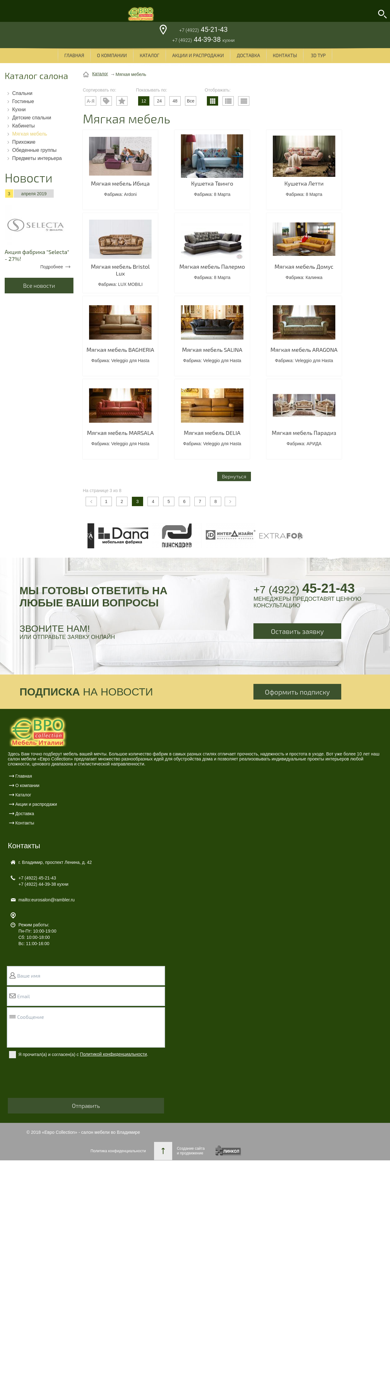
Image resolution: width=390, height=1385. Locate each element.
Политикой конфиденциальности (113, 1054)
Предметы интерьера (37, 158)
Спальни (22, 93)
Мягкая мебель (29, 134)
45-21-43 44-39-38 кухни (43, 881)
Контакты (285, 55)
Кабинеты (23, 125)
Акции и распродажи (198, 55)
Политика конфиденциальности (118, 1151)
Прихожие (23, 142)
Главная (74, 55)
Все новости (39, 285)
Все (190, 100)
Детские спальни (31, 117)
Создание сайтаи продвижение (191, 1150)
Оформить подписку (297, 692)
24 (159, 100)
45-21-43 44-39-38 (203, 35)
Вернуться (234, 476)
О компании (112, 55)
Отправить (86, 1105)
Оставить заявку (297, 631)
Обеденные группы (34, 150)
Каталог (149, 55)
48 (175, 100)
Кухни (19, 109)
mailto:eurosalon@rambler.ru (46, 899)
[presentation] (55, 1082)
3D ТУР (318, 55)
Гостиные (23, 101)
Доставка (248, 55)
